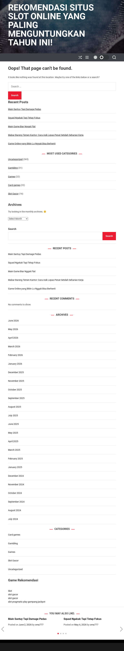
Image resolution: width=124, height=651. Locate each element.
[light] (100, 57)
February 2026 (15, 355)
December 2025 (16, 372)
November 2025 (16, 381)
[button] (2, 629)
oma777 (39, 624)
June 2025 (13, 424)
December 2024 (16, 476)
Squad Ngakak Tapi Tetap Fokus (24, 117)
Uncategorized (15, 159)
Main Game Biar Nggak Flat (22, 126)
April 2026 (13, 337)
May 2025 (13, 432)
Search (12, 229)
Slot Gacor (13, 193)
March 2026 (14, 346)
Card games (14, 185)
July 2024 (13, 519)
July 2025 (13, 415)
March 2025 (14, 450)
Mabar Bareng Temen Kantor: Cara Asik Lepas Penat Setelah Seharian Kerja (45, 135)
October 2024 (15, 493)
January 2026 (15, 363)
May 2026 (13, 329)
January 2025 (15, 467)
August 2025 (14, 406)
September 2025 (16, 398)
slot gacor (13, 594)
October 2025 (15, 389)
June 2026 (13, 320)
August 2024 (14, 510)
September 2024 (16, 501)
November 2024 (16, 484)
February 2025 (15, 458)
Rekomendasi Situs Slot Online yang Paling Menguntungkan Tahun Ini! (51, 25)
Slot (10, 591)
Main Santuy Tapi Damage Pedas (24, 109)
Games (11, 176)
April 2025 (13, 441)
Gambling (13, 168)
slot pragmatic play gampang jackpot (26, 601)
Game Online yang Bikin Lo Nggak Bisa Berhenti (32, 143)
